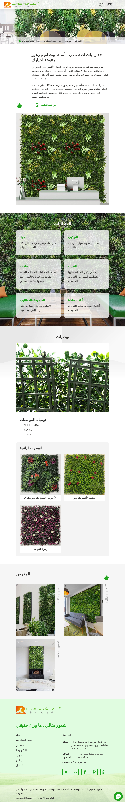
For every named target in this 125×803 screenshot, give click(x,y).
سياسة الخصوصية (25, 798)
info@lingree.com (79, 763)
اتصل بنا (67, 735)
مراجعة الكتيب (49, 105)
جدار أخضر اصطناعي (53, 40)
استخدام (71, 40)
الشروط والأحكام (48, 798)
